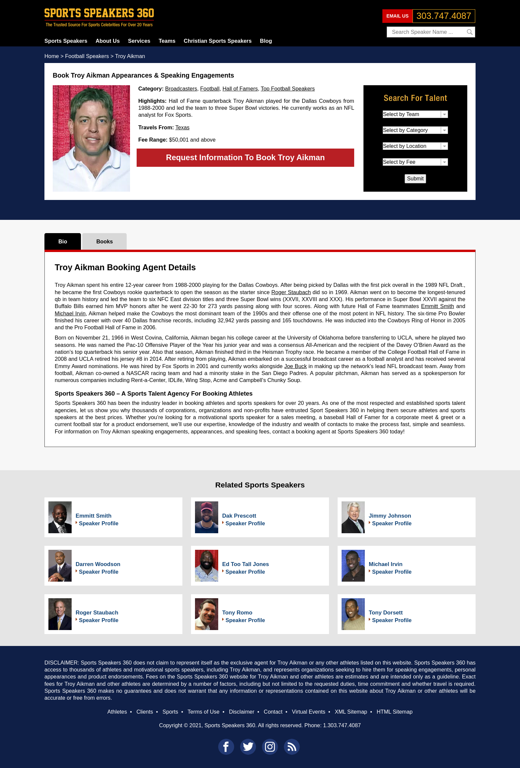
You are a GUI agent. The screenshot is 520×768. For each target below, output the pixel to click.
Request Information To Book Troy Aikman (245, 157)
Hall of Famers (240, 89)
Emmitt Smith (437, 306)
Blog (266, 41)
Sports (170, 712)
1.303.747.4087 (342, 725)
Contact (273, 712)
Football (210, 89)
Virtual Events (308, 712)
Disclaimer (241, 712)
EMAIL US (397, 16)
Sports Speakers (65, 41)
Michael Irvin (70, 313)
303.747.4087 (444, 16)
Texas (182, 127)
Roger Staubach (291, 292)
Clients (144, 712)
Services (139, 41)
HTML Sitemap (395, 712)
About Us (108, 41)
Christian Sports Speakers (218, 41)
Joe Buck (295, 366)
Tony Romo (237, 612)
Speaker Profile (98, 523)
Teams (167, 41)
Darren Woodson (98, 564)
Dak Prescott (239, 516)
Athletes (117, 712)
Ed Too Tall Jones (245, 564)
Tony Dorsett (386, 612)
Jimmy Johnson (390, 516)
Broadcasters (181, 89)
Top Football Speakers (288, 89)
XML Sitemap (351, 712)
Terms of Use (203, 712)
